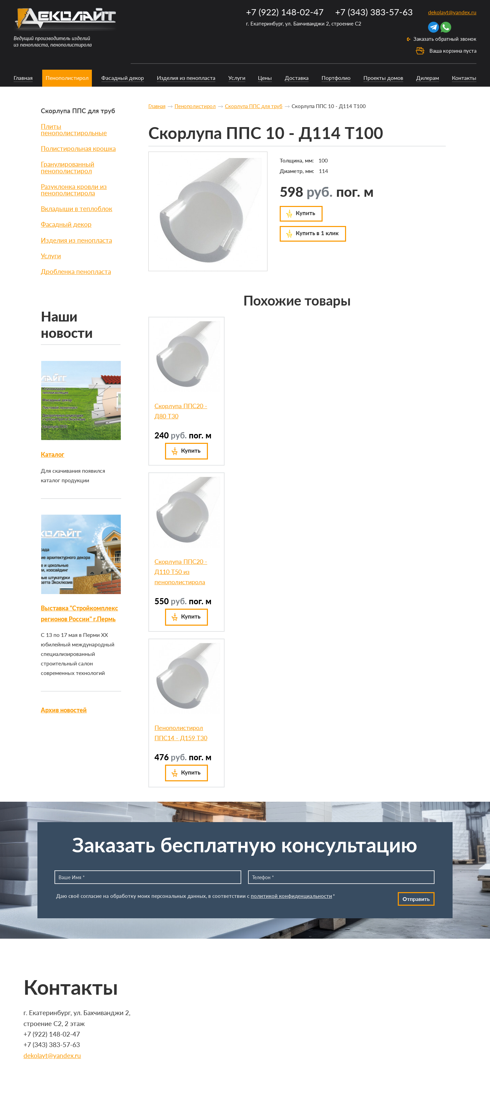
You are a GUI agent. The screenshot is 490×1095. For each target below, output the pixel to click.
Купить (305, 212)
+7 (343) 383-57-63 (374, 11)
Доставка (297, 77)
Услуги (236, 77)
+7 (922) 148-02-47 (285, 11)
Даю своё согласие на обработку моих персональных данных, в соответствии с (195, 896)
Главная (23, 77)
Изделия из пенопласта (186, 77)
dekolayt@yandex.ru (452, 12)
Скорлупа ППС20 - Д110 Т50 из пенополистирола (180, 572)
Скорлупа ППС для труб (78, 111)
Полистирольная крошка (78, 148)
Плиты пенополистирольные (74, 129)
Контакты (464, 77)
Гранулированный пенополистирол (67, 167)
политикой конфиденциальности (291, 896)
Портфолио (336, 77)
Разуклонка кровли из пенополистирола (74, 189)
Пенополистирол (67, 77)
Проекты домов (383, 77)
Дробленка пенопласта (76, 271)
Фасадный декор (122, 77)
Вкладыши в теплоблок (76, 208)
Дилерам (427, 77)
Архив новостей (64, 710)
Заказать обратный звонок (444, 39)
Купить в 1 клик (317, 233)
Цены (265, 77)
